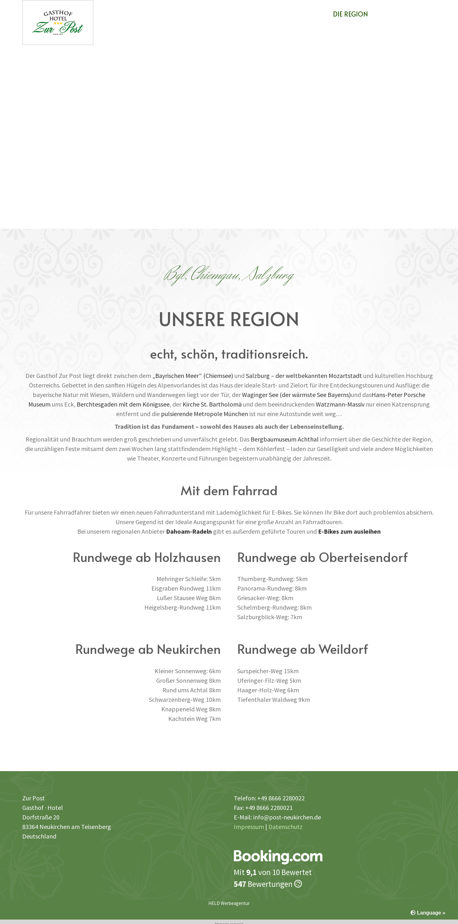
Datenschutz (285, 827)
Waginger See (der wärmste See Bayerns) (296, 395)
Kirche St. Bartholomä (212, 404)
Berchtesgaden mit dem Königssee (123, 404)
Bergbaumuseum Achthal (285, 439)
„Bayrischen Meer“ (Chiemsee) (192, 376)
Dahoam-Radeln (189, 531)
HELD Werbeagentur (229, 903)
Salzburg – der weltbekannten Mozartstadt (304, 376)
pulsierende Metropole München (204, 414)
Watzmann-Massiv (340, 404)
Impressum (249, 827)
